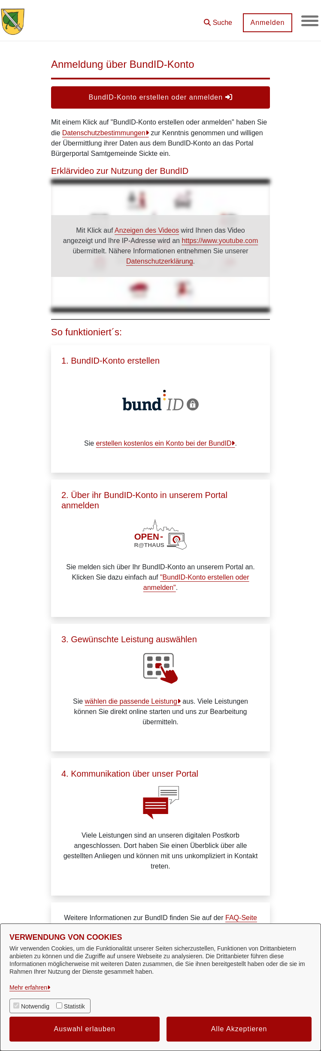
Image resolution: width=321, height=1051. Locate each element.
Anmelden (267, 22)
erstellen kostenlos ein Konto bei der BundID (164, 443)
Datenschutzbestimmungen (103, 133)
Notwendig (35, 1006)
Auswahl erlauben (84, 1029)
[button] (218, 19)
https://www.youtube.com (220, 240)
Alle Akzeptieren (239, 1029)
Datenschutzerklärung (159, 261)
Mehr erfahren (28, 987)
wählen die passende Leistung (131, 701)
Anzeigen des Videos (147, 230)
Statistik (74, 1006)
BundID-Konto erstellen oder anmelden (160, 97)
